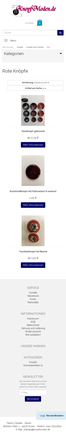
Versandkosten (54, 415)
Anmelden (29, 23)
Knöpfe (33, 362)
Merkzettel (33, 302)
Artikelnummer (35, 82)
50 (35, 88)
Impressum (33, 318)
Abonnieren (33, 399)
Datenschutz (33, 325)
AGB (33, 322)
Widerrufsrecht (33, 331)
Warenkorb (33, 296)
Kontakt (33, 292)
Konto (33, 299)
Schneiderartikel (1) (33, 365)
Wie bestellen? (33, 334)
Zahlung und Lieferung (33, 328)
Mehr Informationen (33, 144)
